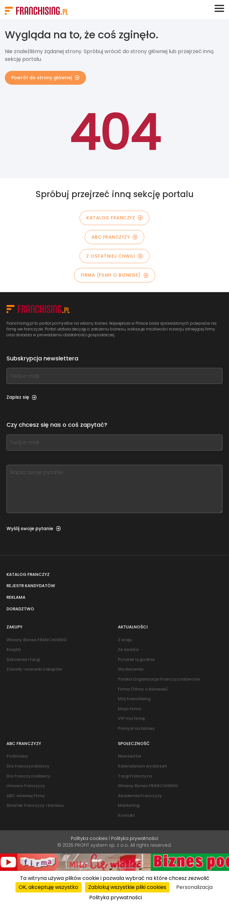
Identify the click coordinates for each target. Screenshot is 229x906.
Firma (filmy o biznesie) (114, 275)
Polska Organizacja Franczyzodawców (159, 679)
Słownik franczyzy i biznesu (35, 805)
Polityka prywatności (134, 838)
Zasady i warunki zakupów (34, 669)
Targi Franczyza (135, 776)
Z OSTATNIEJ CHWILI (114, 256)
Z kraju (125, 640)
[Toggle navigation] (219, 8)
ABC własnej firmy (25, 796)
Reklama (15, 597)
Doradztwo (20, 609)
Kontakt (126, 815)
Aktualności (133, 627)
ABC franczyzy (114, 237)
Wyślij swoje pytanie (33, 528)
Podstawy (17, 756)
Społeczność (134, 743)
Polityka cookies (89, 838)
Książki (13, 649)
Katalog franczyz (28, 574)
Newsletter (129, 756)
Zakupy (14, 627)
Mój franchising (134, 699)
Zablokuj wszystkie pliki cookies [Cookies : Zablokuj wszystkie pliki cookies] (127, 887)
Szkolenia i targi (23, 659)
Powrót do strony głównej (45, 77)
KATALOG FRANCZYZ (114, 218)
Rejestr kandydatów (30, 586)
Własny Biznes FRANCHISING (36, 640)
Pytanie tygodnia (136, 659)
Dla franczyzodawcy (28, 776)
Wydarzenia (130, 669)
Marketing (128, 805)
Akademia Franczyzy (140, 796)
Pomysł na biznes (136, 728)
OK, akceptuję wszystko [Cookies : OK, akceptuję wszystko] (48, 887)
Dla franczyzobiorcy (28, 766)
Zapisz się (21, 397)
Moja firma (129, 709)
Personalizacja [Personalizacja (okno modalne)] (194, 887)
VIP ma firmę (131, 718)
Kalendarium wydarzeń (142, 766)
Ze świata (128, 649)
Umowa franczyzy (25, 786)
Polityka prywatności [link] (115, 897)
